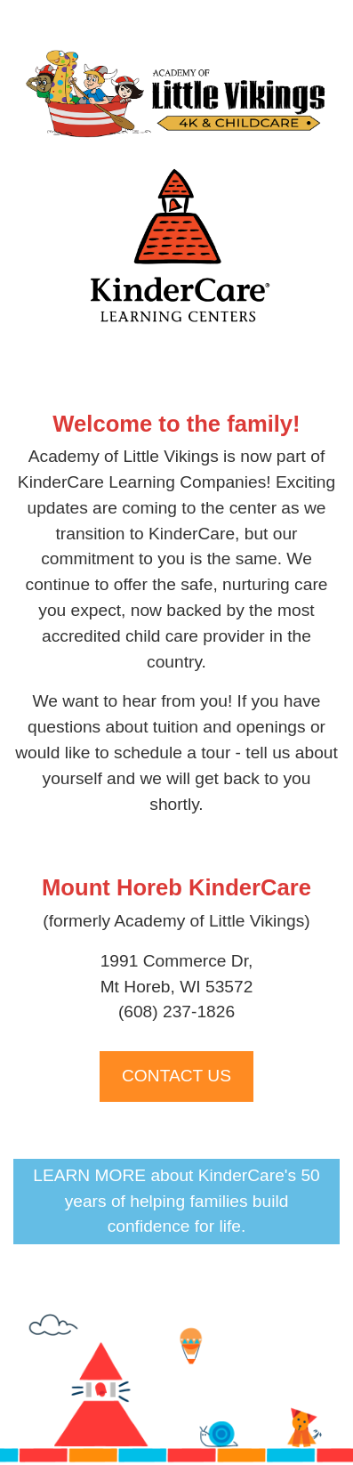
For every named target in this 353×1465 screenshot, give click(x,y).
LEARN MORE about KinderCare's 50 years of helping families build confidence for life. (176, 1201)
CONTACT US (176, 1075)
